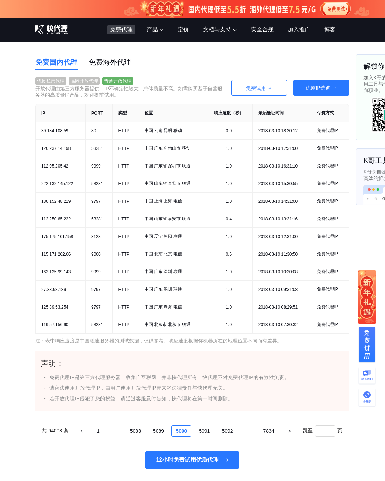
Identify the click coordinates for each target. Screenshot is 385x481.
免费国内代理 (56, 62)
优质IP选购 (318, 88)
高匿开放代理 (84, 81)
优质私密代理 (51, 81)
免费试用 (256, 88)
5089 (158, 431)
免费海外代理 (110, 62)
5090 (181, 431)
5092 (227, 431)
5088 (135, 431)
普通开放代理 (118, 81)
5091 (204, 431)
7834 (268, 431)
